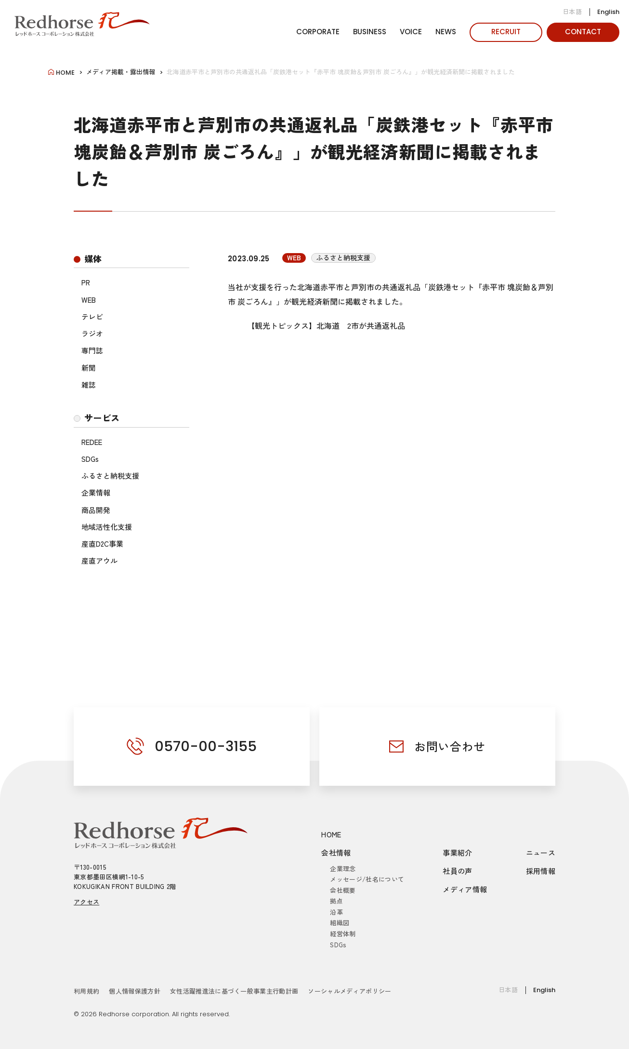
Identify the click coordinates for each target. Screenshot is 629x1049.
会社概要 (342, 890)
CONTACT (583, 32)
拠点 (336, 900)
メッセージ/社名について (367, 879)
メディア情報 (465, 889)
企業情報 (95, 492)
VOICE (411, 32)
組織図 (339, 922)
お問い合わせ (449, 746)
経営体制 (342, 933)
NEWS (445, 32)
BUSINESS (369, 32)
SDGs (90, 459)
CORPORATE (318, 32)
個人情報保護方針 (134, 990)
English (608, 11)
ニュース (541, 852)
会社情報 (336, 852)
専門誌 (92, 350)
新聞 (88, 368)
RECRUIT (506, 32)
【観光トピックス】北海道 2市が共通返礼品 (326, 325)
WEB (88, 300)
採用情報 (541, 871)
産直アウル (99, 560)
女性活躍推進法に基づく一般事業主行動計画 (234, 990)
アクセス (86, 901)
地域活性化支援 (106, 527)
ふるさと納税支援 (110, 476)
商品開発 (95, 510)
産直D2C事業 (102, 543)
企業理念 (342, 868)
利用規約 (86, 990)
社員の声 (457, 871)
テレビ (92, 316)
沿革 (336, 911)
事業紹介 (457, 852)
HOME (331, 834)
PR (85, 282)
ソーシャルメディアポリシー (349, 990)
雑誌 (88, 384)
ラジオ (92, 333)
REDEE (91, 442)
